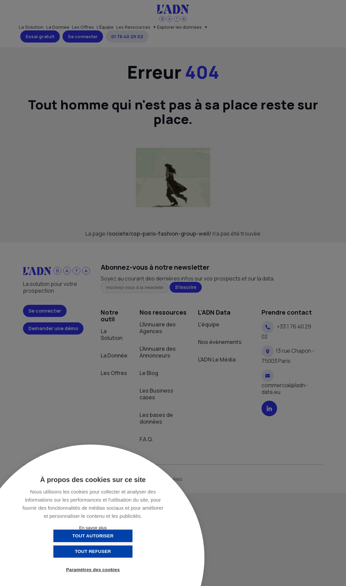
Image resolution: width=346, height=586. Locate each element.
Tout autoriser (59, 551)
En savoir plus (93, 527)
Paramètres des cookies (93, 569)
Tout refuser (126, 551)
